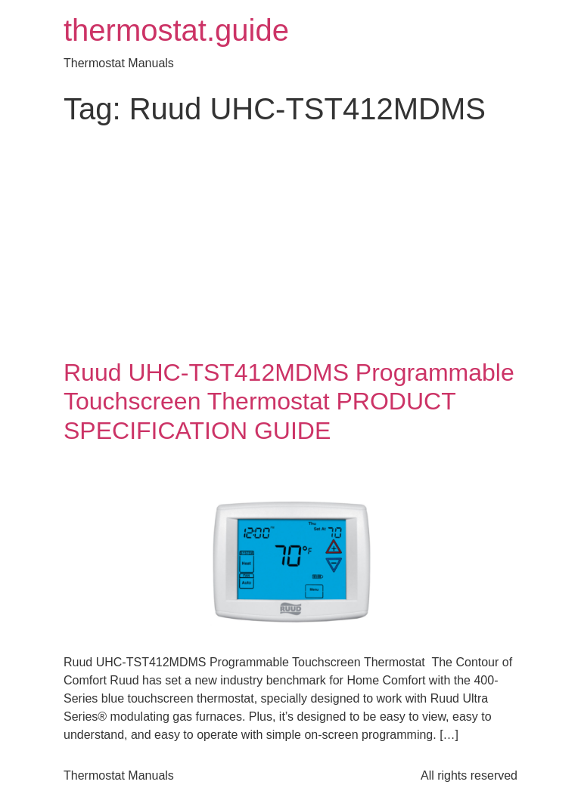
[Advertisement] (290, 245)
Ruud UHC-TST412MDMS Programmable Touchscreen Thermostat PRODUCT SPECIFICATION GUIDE (289, 401)
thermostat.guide (176, 30)
